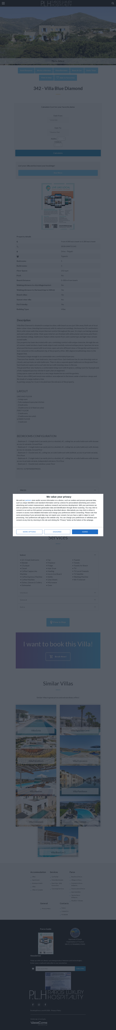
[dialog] (58, 515)
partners (28, 500)
